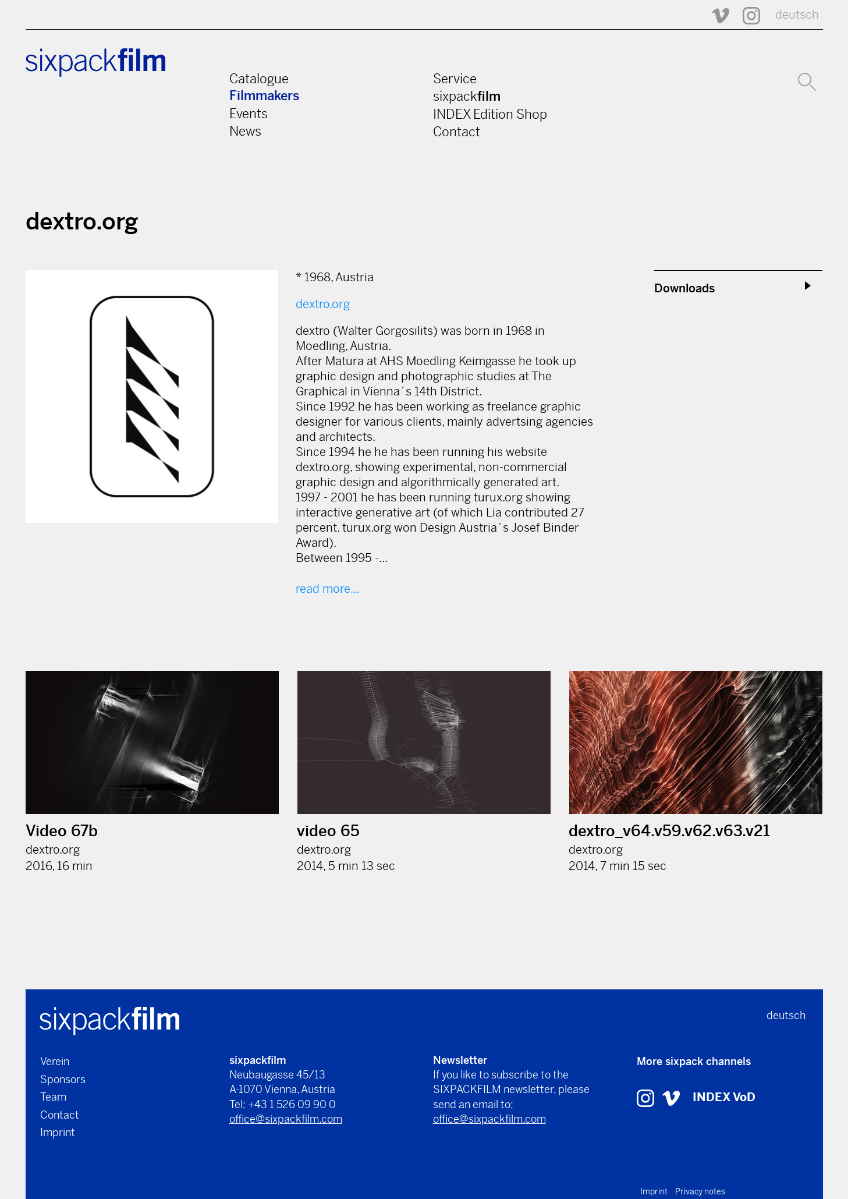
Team (53, 1096)
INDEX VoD (724, 1097)
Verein (54, 1061)
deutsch (797, 15)
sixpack (467, 96)
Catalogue (259, 78)
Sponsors (63, 1079)
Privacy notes (700, 1191)
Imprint (57, 1132)
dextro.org (323, 304)
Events (248, 113)
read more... (327, 589)
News (245, 131)
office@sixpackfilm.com (285, 1119)
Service (455, 78)
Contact (456, 131)
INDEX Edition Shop (490, 114)
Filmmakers (264, 96)
